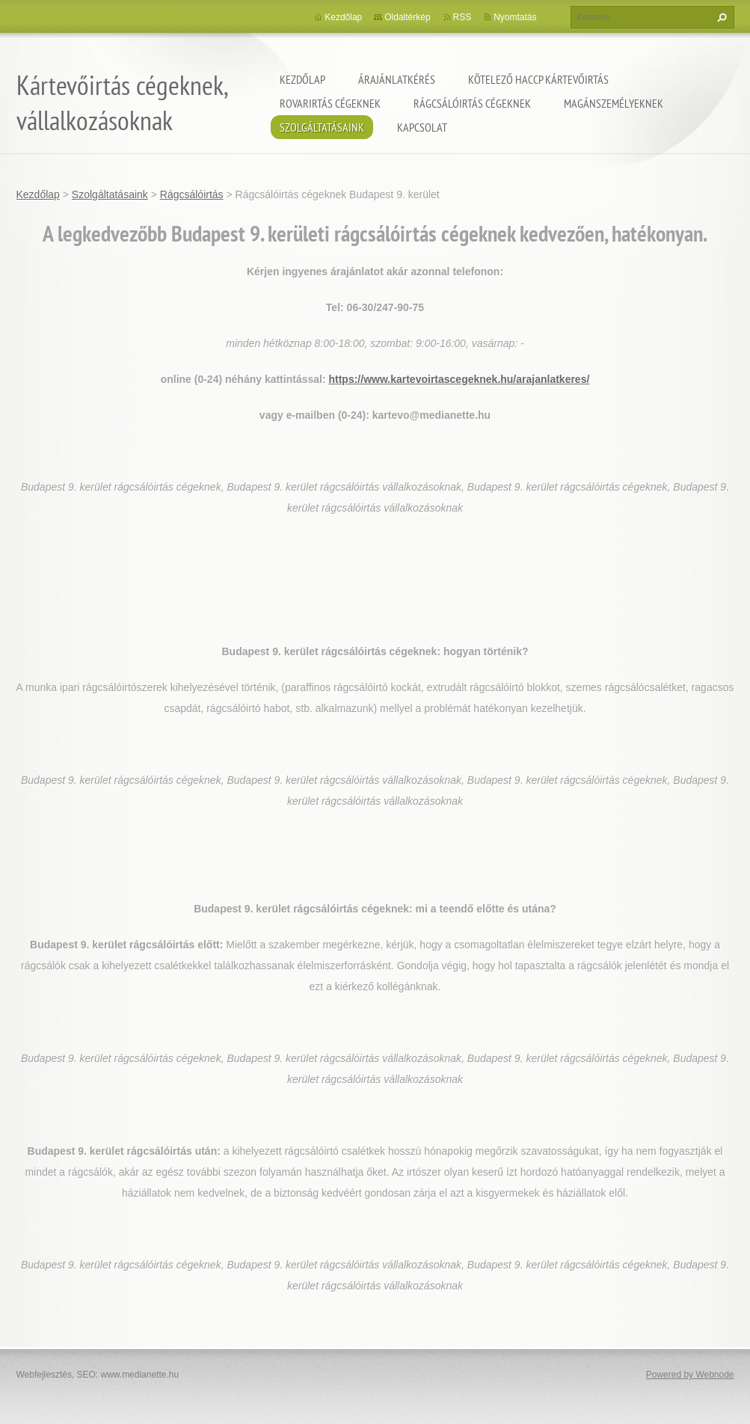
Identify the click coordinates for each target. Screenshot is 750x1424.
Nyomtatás (515, 17)
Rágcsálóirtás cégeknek (472, 103)
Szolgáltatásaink (322, 127)
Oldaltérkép (407, 17)
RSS (462, 17)
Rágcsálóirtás (192, 194)
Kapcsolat (422, 127)
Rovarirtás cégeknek (330, 103)
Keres (720, 17)
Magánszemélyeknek (613, 103)
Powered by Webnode (690, 1374)
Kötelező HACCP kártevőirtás (538, 79)
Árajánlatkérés (396, 79)
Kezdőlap (302, 79)
